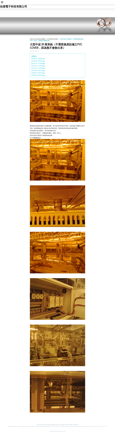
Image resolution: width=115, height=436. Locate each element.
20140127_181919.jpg (38, 70)
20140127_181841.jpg (38, 59)
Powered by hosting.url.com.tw (57, 431)
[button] (2, 2)
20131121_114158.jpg (38, 63)
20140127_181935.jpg (38, 75)
